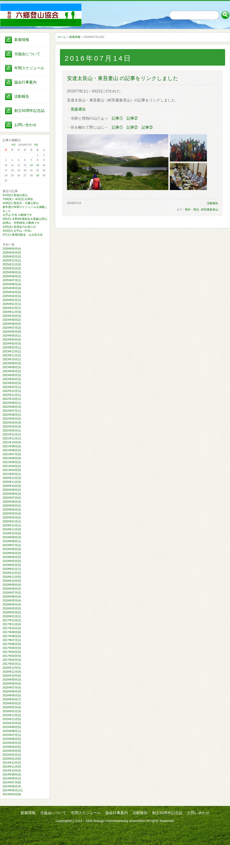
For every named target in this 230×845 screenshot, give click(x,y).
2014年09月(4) (12, 774)
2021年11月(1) (12, 438)
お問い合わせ (25, 125)
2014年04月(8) (12, 794)
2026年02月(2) (12, 256)
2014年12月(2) (12, 762)
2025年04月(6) (12, 292)
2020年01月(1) (12, 521)
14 (31, 165)
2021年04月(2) (12, 466)
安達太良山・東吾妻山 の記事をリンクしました (122, 78)
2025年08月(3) (12, 276)
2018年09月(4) (12, 584)
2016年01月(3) (12, 711)
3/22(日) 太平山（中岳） (18, 230)
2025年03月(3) (12, 296)
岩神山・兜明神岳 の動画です (21, 222)
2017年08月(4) (12, 636)
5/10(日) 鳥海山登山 (15, 195)
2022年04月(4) (12, 422)
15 (37, 165)
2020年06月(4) (12, 501)
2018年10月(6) (12, 580)
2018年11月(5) (12, 576)
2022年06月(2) (12, 414)
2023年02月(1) (12, 387)
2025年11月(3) (12, 264)
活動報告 (21, 96)
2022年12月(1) (12, 391)
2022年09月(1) (12, 402)
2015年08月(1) (12, 731)
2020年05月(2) (12, 505)
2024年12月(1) (12, 308)
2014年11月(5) (12, 766)
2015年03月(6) (12, 750)
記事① (117, 118)
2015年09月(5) (12, 727)
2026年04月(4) (12, 248)
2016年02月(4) (12, 707)
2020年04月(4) (12, 509)
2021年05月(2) (12, 462)
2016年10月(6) (12, 675)
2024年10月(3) (12, 315)
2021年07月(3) (12, 454)
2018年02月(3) (12, 612)
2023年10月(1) (12, 359)
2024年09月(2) (12, 319)
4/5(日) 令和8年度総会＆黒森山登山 (25, 218)
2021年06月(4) (12, 458)
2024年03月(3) (12, 343)
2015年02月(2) (12, 754)
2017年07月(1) (12, 640)
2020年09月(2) (12, 489)
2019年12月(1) (12, 525)
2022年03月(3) (12, 426)
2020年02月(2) (12, 517)
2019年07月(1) (12, 545)
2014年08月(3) (12, 778)
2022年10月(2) (12, 399)
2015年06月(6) (12, 739)
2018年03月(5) (12, 608)
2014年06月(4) (12, 786)
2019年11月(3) (12, 529)
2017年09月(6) (12, 632)
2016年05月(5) (12, 695)
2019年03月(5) (12, 561)
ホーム (62, 37)
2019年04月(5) (12, 557)
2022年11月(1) (12, 395)
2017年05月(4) (12, 648)
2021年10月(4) (12, 442)
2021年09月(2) (12, 446)
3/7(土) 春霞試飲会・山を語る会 (23, 234)
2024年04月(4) (12, 339)
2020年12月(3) (12, 478)
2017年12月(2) (12, 620)
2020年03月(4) (12, 513)
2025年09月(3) (12, 272)
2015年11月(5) (12, 719)
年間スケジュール (29, 68)
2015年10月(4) (12, 723)
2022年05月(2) (12, 418)
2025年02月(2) (12, 300)
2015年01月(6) (12, 758)
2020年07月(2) (12, 497)
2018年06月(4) (12, 596)
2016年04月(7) (12, 699)
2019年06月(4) (12, 549)
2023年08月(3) (12, 367)
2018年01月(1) (12, 616)
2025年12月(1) (12, 260)
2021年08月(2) (12, 450)
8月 (36, 144)
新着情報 (21, 40)
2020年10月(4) (12, 486)
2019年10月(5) (12, 533)
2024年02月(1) (12, 347)
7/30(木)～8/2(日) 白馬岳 (18, 199)
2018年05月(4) (12, 600)
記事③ (147, 127)
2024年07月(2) (12, 327)
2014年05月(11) (12, 790)
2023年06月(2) (12, 371)
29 (37, 175)
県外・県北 (192, 209)
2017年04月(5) (12, 652)
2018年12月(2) (12, 572)
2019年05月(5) (12, 553)
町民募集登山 (209, 209)
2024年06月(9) (12, 331)
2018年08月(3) (12, 588)
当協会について (27, 54)
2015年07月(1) (12, 735)
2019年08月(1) (12, 541)
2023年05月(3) (12, 375)
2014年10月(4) (12, 770)
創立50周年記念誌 (29, 111)
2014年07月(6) (12, 782)
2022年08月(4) (12, 406)
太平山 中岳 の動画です (17, 215)
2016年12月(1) (12, 667)
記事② (132, 118)
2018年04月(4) (12, 604)
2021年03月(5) (12, 470)
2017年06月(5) (12, 644)
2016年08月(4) (12, 683)
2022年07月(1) (12, 410)
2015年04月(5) (12, 746)
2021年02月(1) (12, 474)
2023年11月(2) (12, 355)
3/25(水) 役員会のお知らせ (19, 226)
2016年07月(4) (12, 687)
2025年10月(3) (12, 268)
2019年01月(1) (12, 569)
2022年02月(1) (12, 430)
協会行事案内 (25, 82)
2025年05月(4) (12, 288)
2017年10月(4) (12, 628)
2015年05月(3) (12, 743)
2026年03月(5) (12, 252)
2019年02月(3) (12, 565)
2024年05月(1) (12, 335)
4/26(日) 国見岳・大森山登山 (21, 203)
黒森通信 (78, 109)
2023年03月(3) (12, 383)
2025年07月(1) (12, 280)
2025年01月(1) (12, 304)
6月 (14, 144)
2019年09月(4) (12, 537)
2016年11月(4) (12, 671)
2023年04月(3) (12, 379)
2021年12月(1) (12, 434)
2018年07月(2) (12, 592)
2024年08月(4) (12, 323)
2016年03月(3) (12, 703)
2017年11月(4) (12, 624)
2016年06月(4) (12, 691)
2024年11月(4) (12, 312)
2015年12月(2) (12, 715)
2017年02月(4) (12, 659)
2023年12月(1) (12, 351)
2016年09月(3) (12, 679)
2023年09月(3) (12, 363)
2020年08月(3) (12, 493)
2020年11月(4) (12, 482)
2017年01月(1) (12, 663)
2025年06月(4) (12, 284)
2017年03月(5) (12, 656)
